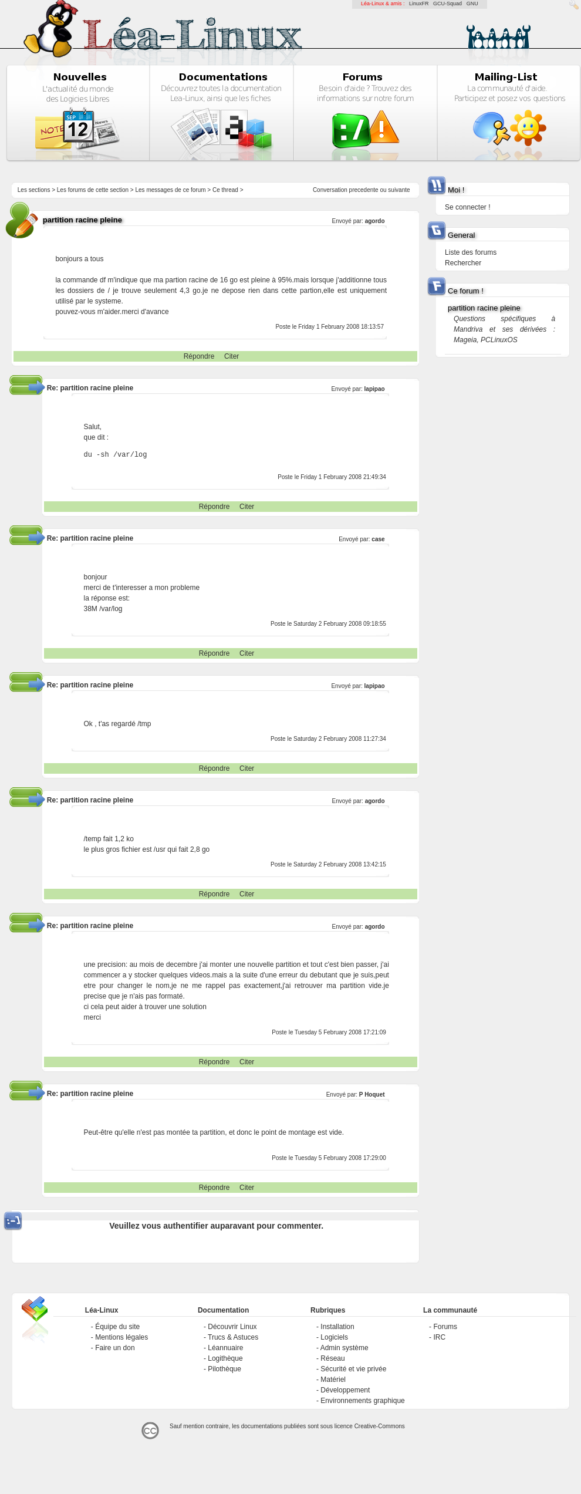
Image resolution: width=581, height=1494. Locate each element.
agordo (375, 221)
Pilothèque (224, 1369)
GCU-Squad (447, 3)
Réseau (332, 1358)
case (377, 539)
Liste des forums (470, 252)
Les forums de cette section (93, 190)
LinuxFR (419, 3)
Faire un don (114, 1348)
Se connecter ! (467, 207)
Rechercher (463, 263)
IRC (439, 1337)
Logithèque (225, 1358)
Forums (445, 1327)
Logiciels (334, 1337)
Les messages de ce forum (171, 190)
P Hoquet (372, 1094)
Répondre (199, 356)
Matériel (333, 1379)
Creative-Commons (379, 1426)
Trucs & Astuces (233, 1337)
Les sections (34, 190)
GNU (472, 3)
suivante (399, 190)
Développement (345, 1390)
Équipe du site (117, 1327)
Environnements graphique (362, 1401)
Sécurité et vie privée (353, 1369)
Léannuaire (225, 1348)
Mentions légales (121, 1337)
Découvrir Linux (232, 1327)
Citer (231, 356)
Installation (337, 1327)
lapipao (374, 389)
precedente (364, 190)
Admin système (344, 1348)
